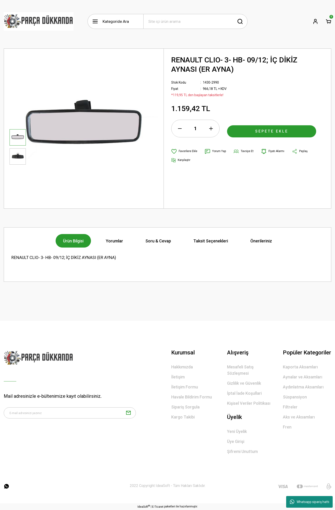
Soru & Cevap (158, 240)
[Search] (195, 21)
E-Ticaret (158, 506)
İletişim (178, 376)
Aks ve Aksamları (299, 417)
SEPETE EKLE (271, 128)
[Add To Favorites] (185, 151)
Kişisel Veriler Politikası (248, 403)
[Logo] (39, 21)
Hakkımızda (182, 366)
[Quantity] (195, 128)
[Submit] (128, 414)
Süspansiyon (295, 396)
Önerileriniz (261, 240)
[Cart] (328, 21)
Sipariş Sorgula (185, 407)
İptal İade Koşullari (244, 393)
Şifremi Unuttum (242, 451)
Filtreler (290, 407)
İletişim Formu (184, 386)
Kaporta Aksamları (300, 366)
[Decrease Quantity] (179, 128)
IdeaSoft (143, 506)
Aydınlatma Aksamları (303, 386)
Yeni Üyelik (237, 431)
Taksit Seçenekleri (210, 240)
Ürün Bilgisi (73, 240)
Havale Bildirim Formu (191, 396)
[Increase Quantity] (211, 128)
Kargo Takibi (183, 417)
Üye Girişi (235, 441)
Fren (287, 427)
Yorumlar (114, 240)
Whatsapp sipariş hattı (309, 501)
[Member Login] (315, 21)
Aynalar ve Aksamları (302, 376)
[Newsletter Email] (70, 414)
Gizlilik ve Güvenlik (244, 383)
